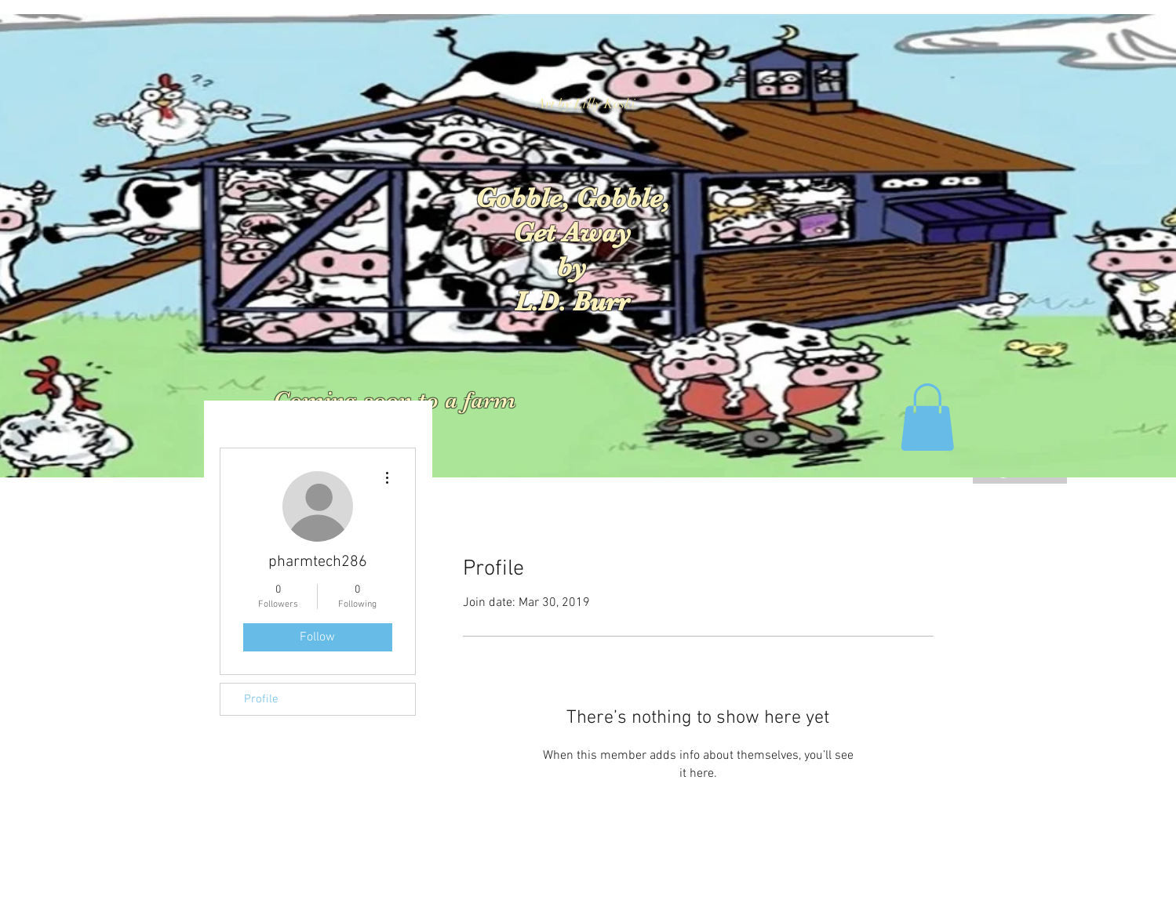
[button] (927, 417)
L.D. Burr (572, 301)
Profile (261, 699)
